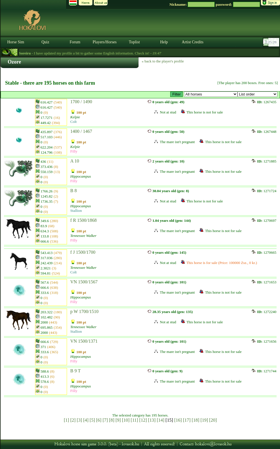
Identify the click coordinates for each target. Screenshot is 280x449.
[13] (152, 420)
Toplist (134, 42)
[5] (92, 420)
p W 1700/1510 (84, 311)
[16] (178, 420)
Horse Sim (15, 42)
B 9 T (75, 370)
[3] (79, 420)
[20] (213, 420)
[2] (73, 420)
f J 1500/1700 (83, 252)
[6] (99, 420)
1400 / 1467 (81, 131)
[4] (86, 420)
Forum (75, 42)
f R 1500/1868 (83, 220)
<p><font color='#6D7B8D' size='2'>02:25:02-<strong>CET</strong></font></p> (272, 42)
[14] (161, 420)
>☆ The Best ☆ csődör (211, 94)
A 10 (74, 161)
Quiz (45, 42)
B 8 (73, 190)
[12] (143, 420)
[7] (105, 420)
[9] (118, 420)
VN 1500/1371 (84, 341)
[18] (195, 420)
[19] (204, 420)
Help (164, 42)
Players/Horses (105, 42)
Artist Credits (193, 42)
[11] (134, 420)
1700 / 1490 (81, 101)
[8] (111, 420)
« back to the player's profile (163, 61)
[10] (126, 420)
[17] (187, 420)
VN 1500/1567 (84, 281)
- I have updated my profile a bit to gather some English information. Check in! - (102, 53)
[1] (66, 420)
